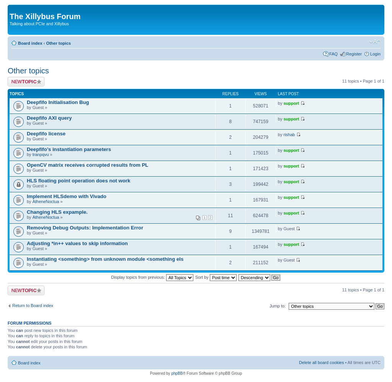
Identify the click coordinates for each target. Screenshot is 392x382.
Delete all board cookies (321, 362)
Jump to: (278, 306)
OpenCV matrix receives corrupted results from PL (87, 165)
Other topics (58, 43)
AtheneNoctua (46, 201)
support (291, 103)
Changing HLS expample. (57, 212)
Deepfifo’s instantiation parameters (69, 149)
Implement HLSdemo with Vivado (66, 196)
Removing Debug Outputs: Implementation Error (85, 228)
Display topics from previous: (152, 277)
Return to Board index (32, 305)
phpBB (177, 373)
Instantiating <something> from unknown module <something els (105, 259)
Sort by (216, 277)
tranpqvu (41, 154)
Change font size (375, 41)
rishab (289, 134)
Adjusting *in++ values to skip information (77, 243)
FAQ (333, 54)
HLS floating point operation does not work (78, 181)
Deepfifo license (46, 134)
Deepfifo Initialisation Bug (58, 102)
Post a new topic (26, 81)
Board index (30, 43)
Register (354, 54)
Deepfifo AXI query (49, 118)
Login (375, 54)
